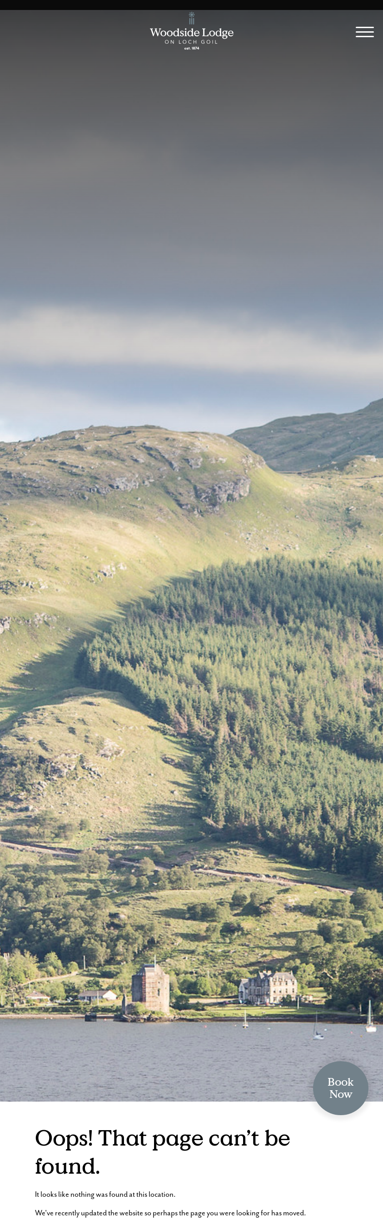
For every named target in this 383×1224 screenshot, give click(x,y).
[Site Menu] (361, 33)
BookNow (341, 1088)
